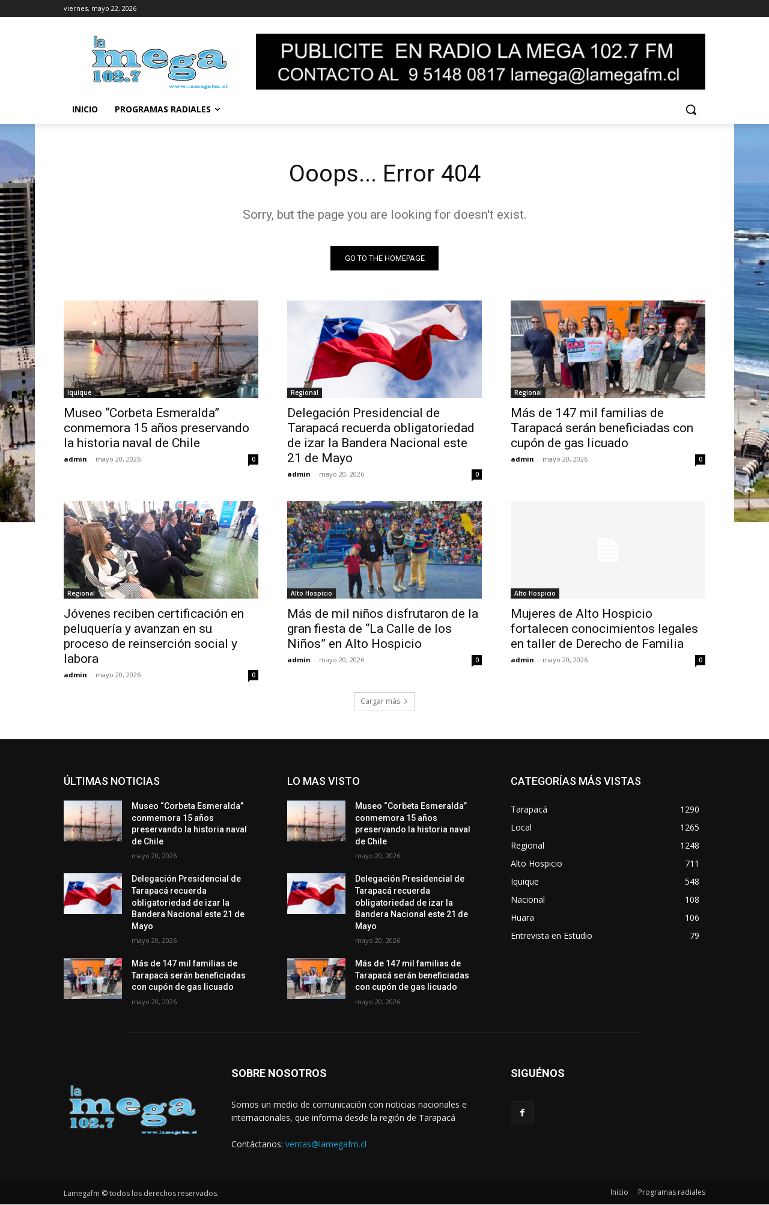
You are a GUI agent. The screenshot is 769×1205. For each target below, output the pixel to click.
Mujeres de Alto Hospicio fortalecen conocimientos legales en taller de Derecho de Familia (604, 629)
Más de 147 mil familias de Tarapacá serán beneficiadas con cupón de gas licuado (602, 428)
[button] (690, 109)
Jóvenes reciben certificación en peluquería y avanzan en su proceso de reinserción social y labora (154, 637)
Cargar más (384, 702)
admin (75, 459)
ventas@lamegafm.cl (325, 1144)
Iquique (79, 393)
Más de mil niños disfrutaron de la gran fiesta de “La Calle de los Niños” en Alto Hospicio (382, 629)
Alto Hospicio (311, 594)
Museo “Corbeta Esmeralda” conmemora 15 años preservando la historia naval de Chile (156, 428)
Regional (304, 393)
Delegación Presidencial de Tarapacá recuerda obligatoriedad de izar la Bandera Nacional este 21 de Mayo (381, 436)
